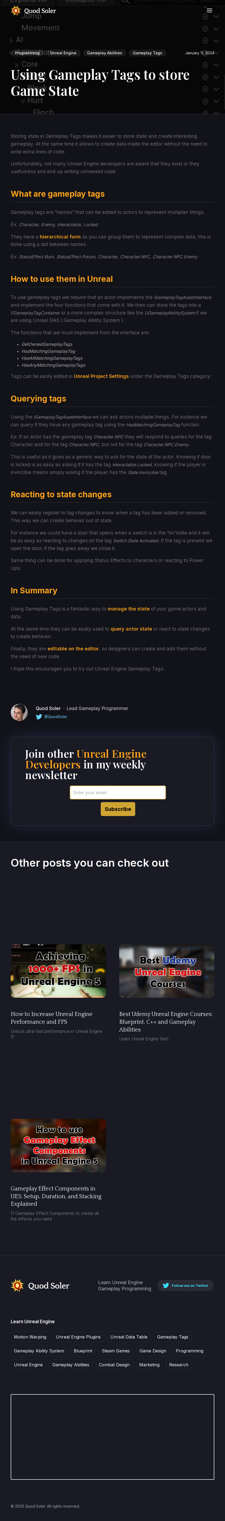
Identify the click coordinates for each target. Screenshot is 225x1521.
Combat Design (114, 1364)
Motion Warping (30, 1337)
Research (178, 1364)
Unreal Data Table (129, 1337)
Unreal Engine (63, 53)
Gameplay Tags (147, 53)
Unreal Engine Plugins (78, 1337)
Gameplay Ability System (39, 1350)
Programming (27, 53)
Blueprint (83, 1350)
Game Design (152, 1350)
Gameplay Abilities (104, 53)
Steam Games (116, 1350)
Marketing (149, 1364)
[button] (209, 10)
